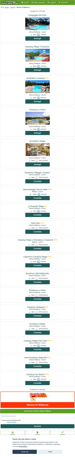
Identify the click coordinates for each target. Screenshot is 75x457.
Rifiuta (50, 451)
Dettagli (37, 38)
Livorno (12, 7)
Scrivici (62, 434)
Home (25, 2)
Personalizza (23, 446)
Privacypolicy (12, 434)
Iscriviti (37, 426)
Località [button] (52, 2)
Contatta (37, 181)
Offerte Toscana (38, 2)
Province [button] (63, 2)
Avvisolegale (38, 434)
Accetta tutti (24, 451)
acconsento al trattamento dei (11, 421)
